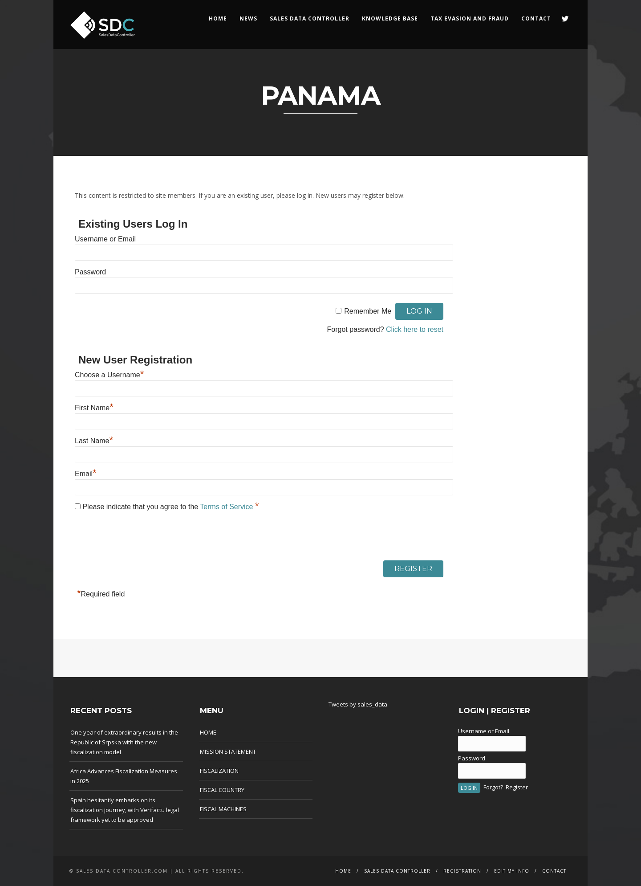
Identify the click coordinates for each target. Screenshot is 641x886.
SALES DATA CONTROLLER (309, 18)
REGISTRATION (462, 871)
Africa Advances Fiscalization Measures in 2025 (123, 776)
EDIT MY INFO (511, 871)
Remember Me (367, 311)
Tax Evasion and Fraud (469, 18)
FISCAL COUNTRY (222, 790)
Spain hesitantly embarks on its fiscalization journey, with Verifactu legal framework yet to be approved (124, 810)
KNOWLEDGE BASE (390, 18)
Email (86, 474)
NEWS (248, 18)
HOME (218, 18)
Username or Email (105, 239)
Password (90, 272)
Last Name (94, 441)
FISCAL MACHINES (223, 809)
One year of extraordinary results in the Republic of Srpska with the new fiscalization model (124, 742)
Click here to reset (414, 329)
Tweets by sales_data (358, 704)
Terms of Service (227, 506)
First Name (94, 408)
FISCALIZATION (219, 771)
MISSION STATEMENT (228, 751)
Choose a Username (109, 375)
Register (517, 787)
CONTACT (536, 18)
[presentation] (142, 538)
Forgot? (493, 787)
